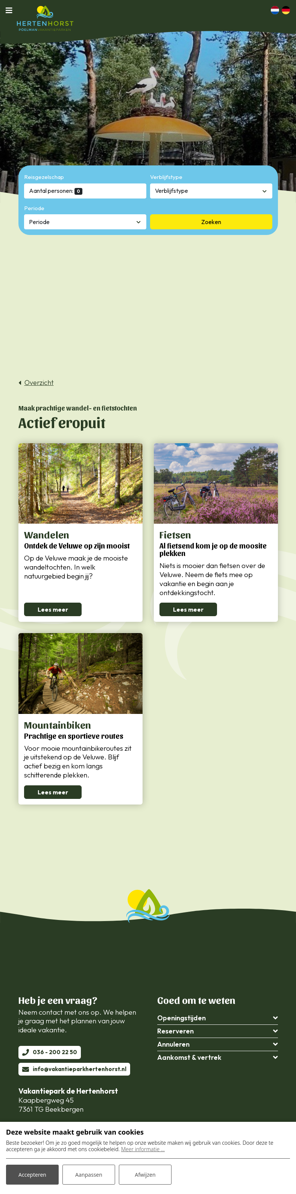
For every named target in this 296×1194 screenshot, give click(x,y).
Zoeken (211, 222)
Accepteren (32, 1174)
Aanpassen (88, 1174)
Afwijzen (145, 1174)
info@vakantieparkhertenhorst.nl (79, 1069)
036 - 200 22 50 (55, 1052)
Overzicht (39, 383)
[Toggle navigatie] (11, 10)
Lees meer (53, 609)
